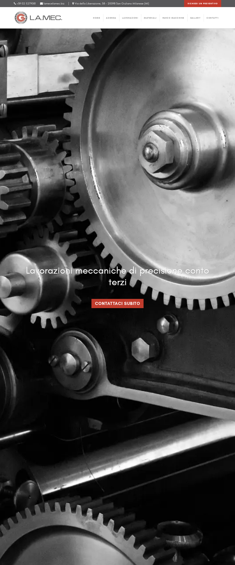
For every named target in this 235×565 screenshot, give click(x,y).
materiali (150, 17)
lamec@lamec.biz (52, 3)
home (96, 17)
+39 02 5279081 (26, 3)
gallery (195, 17)
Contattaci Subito (117, 303)
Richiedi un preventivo (203, 3)
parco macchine (173, 17)
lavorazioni (130, 17)
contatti (212, 17)
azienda (111, 17)
